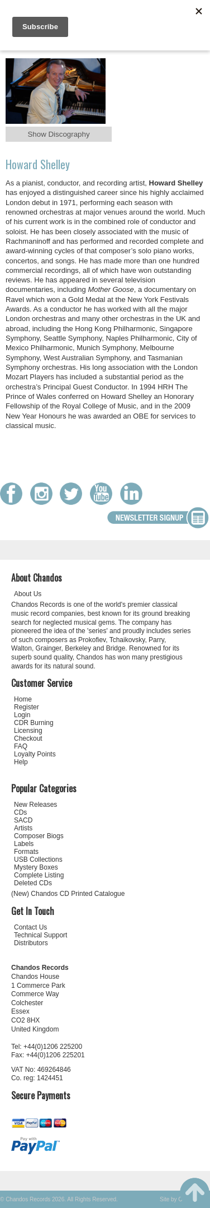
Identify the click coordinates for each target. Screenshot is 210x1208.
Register (26, 707)
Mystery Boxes (36, 867)
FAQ (20, 746)
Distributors (31, 943)
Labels (24, 844)
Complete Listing (39, 875)
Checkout (28, 738)
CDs (20, 812)
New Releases (35, 805)
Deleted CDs (33, 883)
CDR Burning (34, 723)
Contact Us (30, 927)
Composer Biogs (39, 836)
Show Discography (58, 134)
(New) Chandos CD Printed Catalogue (68, 894)
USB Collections (38, 859)
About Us (27, 594)
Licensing (28, 731)
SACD (23, 820)
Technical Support (40, 935)
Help (21, 762)
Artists (23, 828)
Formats (26, 852)
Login (22, 715)
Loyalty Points (35, 754)
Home (23, 699)
